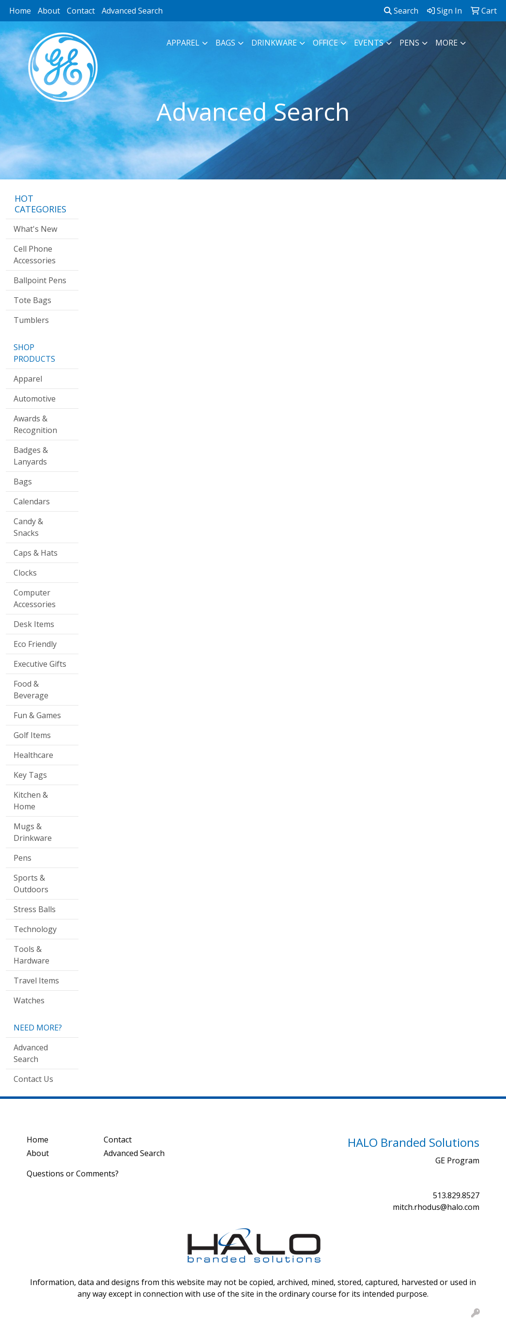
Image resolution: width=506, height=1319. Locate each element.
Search (401, 10)
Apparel (183, 42)
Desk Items (34, 624)
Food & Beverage (31, 689)
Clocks (25, 572)
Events (368, 42)
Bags (225, 42)
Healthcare (33, 755)
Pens (409, 42)
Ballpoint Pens (40, 280)
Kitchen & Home (31, 800)
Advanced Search (132, 10)
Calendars (32, 501)
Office (325, 42)
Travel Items (36, 980)
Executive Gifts (40, 664)
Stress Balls (35, 909)
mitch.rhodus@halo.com (436, 1207)
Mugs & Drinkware (33, 832)
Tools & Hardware (31, 955)
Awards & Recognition (35, 424)
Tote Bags (32, 300)
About (49, 10)
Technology (35, 929)
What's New (35, 229)
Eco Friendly (35, 644)
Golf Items (32, 735)
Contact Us (33, 1079)
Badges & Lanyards (31, 456)
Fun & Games (37, 715)
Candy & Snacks (28, 527)
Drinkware (274, 42)
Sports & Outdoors (31, 883)
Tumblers (31, 320)
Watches (29, 1000)
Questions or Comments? (73, 1173)
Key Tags (30, 775)
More (446, 42)
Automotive (35, 398)
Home (20, 10)
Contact (81, 10)
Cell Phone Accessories (35, 254)
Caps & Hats (36, 552)
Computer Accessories (35, 598)
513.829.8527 (456, 1195)
